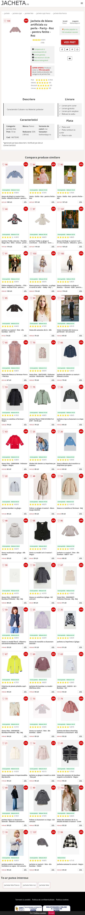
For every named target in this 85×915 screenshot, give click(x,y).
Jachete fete (29, 13)
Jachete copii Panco (43, 13)
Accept (51, 913)
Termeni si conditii (23, 899)
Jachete (7, 13)
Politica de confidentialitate (43, 899)
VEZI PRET (70, 42)
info (25, 202)
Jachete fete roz (29, 885)
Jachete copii (17, 13)
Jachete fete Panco (60, 13)
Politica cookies (62, 899)
